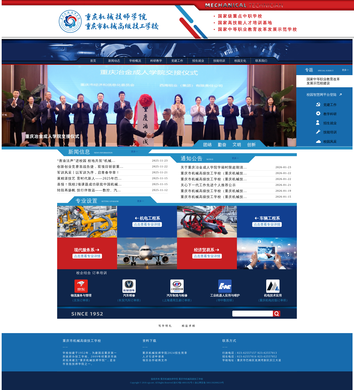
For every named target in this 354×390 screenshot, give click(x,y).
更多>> (345, 70)
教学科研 (330, 114)
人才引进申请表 (153, 356)
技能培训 (330, 132)
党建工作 (330, 105)
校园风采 (330, 141)
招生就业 (330, 123)
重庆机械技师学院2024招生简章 (165, 353)
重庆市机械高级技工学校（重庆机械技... (214, 173)
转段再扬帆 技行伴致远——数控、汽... (89, 190)
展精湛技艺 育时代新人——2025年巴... (89, 178)
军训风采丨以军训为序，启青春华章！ (88, 172)
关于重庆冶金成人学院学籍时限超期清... (214, 167)
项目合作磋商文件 (155, 360)
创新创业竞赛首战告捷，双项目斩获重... (90, 166)
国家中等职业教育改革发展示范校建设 (323, 81)
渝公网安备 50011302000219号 (209, 382)
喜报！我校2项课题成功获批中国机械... (89, 184)
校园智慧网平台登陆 (321, 94)
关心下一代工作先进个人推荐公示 (208, 185)
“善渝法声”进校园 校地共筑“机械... (86, 161)
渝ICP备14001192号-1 (183, 382)
